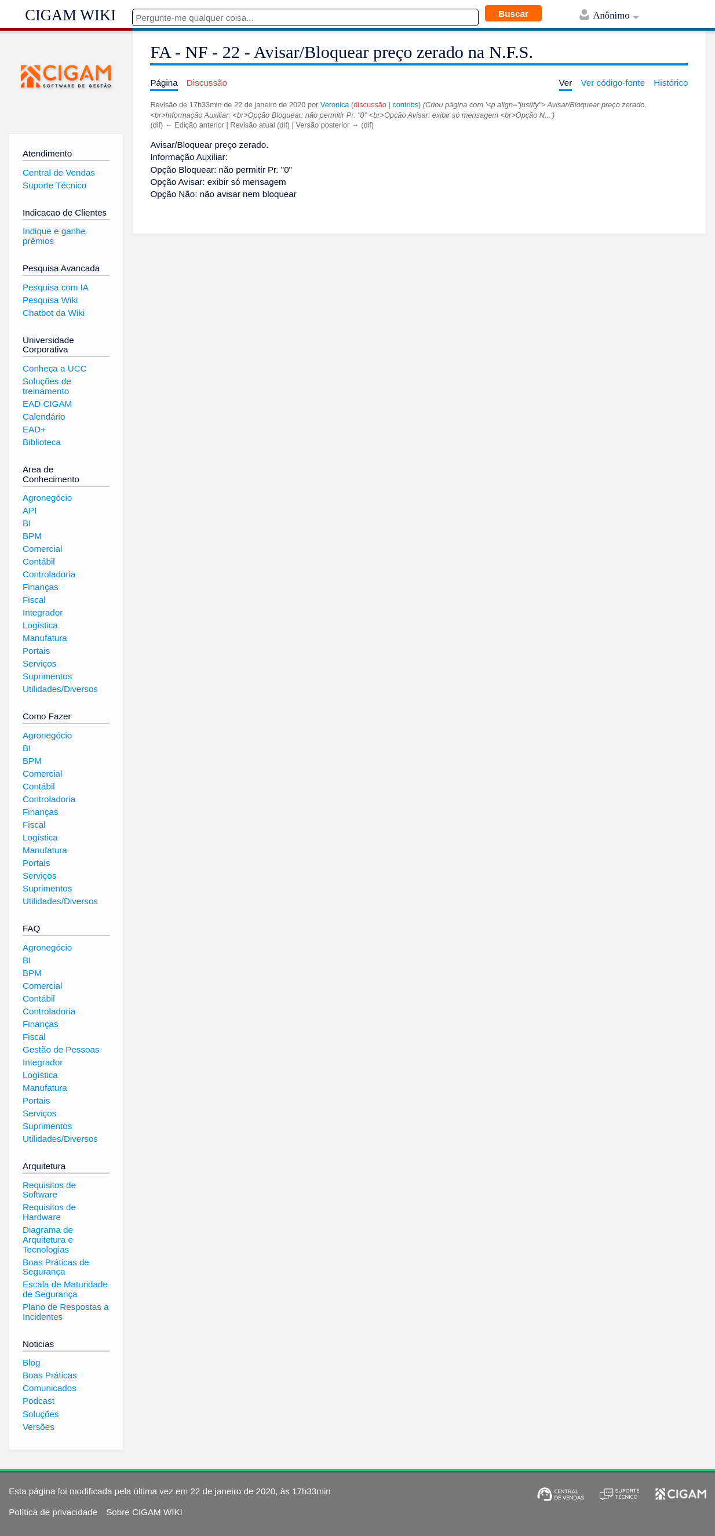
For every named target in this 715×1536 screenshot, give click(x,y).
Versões (38, 1427)
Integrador (43, 612)
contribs (405, 104)
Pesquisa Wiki (50, 300)
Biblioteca (42, 442)
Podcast (38, 1401)
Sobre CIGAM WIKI (144, 1512)
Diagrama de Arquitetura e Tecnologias (48, 1239)
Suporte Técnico (54, 185)
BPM (32, 536)
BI (27, 523)
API (30, 510)
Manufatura (45, 638)
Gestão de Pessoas (61, 1049)
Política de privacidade (53, 1512)
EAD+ (34, 429)
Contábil (39, 561)
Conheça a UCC (55, 368)
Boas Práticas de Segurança (56, 1267)
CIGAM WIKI (70, 15)
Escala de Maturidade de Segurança (65, 1289)
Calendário (44, 416)
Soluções (41, 1414)
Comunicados (49, 1388)
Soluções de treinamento (47, 386)
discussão (369, 104)
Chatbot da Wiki (54, 313)
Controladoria (49, 574)
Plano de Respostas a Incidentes (66, 1312)
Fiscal (34, 600)
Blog (31, 1362)
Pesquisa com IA (56, 287)
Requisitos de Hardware (49, 1212)
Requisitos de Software (49, 1190)
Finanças (41, 587)
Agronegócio (47, 498)
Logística (40, 625)
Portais (36, 651)
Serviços (39, 663)
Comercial (42, 549)
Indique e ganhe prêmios (54, 236)
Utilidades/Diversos (60, 689)
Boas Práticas (50, 1375)
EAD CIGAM (47, 404)
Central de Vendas (59, 172)
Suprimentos (47, 676)
